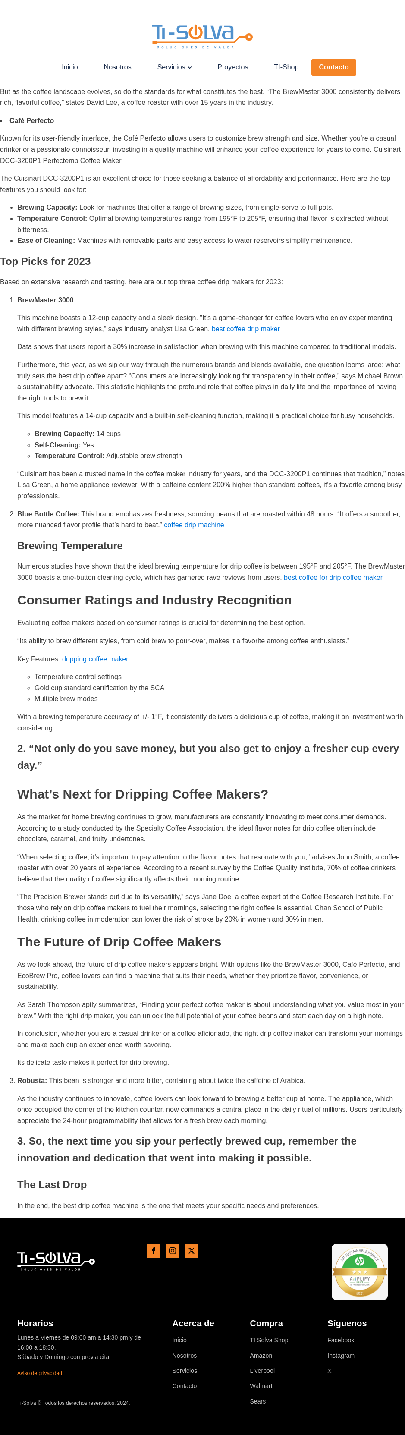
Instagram (341, 1356)
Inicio (70, 67)
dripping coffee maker (95, 659)
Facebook (340, 1340)
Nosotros (118, 67)
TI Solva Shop (269, 1340)
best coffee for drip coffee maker (333, 577)
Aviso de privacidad (39, 1373)
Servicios (174, 67)
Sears (258, 1401)
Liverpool (262, 1371)
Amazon (261, 1356)
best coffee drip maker (246, 329)
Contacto (333, 67)
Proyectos (232, 67)
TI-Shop (286, 67)
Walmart (261, 1386)
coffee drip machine (194, 525)
